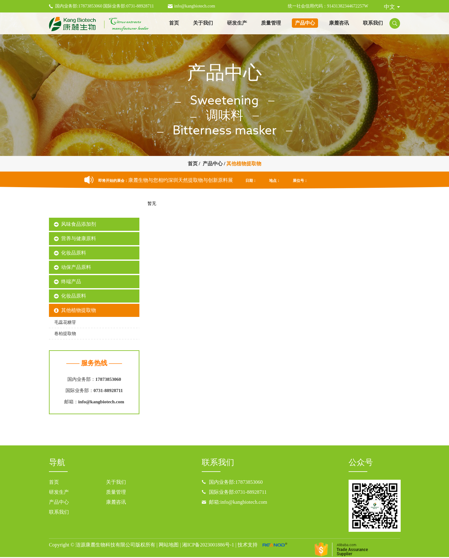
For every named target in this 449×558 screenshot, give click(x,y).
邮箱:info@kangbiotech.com (238, 502)
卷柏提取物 (65, 333)
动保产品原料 (76, 267)
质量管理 (271, 23)
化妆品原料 (73, 252)
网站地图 (169, 544)
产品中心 (305, 23)
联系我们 (373, 23)
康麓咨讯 (339, 23)
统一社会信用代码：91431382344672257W (328, 6)
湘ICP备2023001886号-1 (208, 544)
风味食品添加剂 (78, 224)
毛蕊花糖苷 (65, 322)
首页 (174, 23)
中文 (389, 7)
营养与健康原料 (78, 238)
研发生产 (237, 23)
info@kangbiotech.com (194, 6)
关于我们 (203, 23)
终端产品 (71, 281)
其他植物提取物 (243, 163)
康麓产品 (94, 208)
